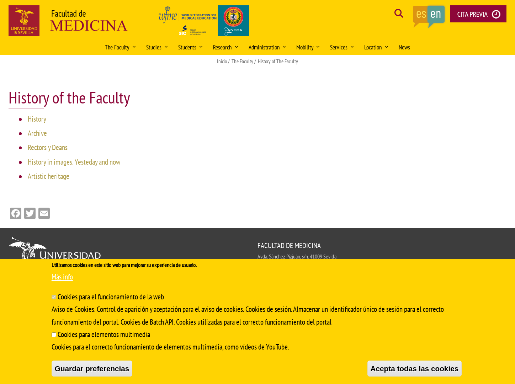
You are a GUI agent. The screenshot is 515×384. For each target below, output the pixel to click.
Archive (37, 133)
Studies (157, 47)
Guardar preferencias (92, 368)
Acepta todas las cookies (415, 368)
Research (225, 47)
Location (376, 47)
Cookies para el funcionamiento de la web (111, 297)
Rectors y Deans (48, 147)
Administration (267, 47)
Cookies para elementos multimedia (104, 334)
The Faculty (120, 47)
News (404, 47)
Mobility (307, 47)
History (37, 119)
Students (190, 47)
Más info (62, 277)
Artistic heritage (48, 176)
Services (342, 47)
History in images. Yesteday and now (74, 162)
